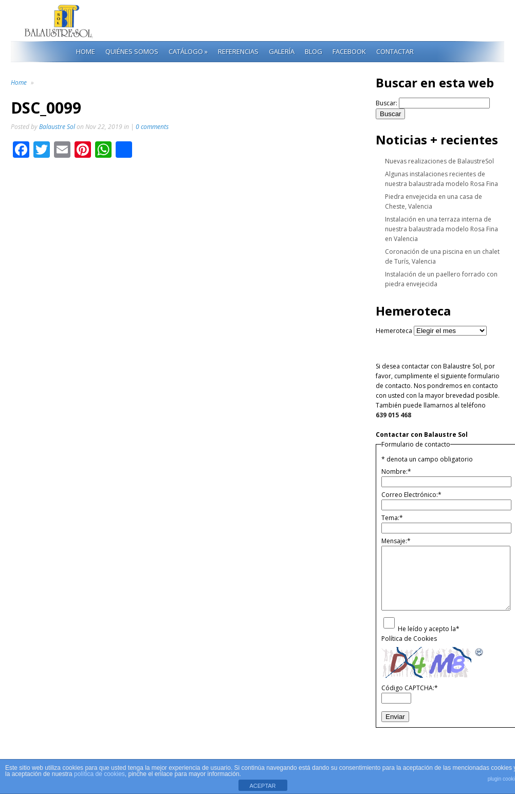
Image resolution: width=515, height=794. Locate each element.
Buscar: (386, 103)
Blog (313, 51)
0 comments (152, 126)
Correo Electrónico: (411, 494)
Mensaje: (396, 541)
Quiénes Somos (131, 51)
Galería (282, 51)
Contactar (395, 51)
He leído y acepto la (428, 628)
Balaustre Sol (57, 126)
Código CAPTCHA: (409, 688)
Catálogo (188, 51)
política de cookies (99, 774)
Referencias (238, 51)
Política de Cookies (409, 638)
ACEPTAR (262, 786)
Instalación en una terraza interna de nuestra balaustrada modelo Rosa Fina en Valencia (441, 229)
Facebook (349, 51)
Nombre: (396, 471)
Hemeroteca (394, 330)
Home (85, 51)
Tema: (392, 517)
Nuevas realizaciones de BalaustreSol (439, 161)
